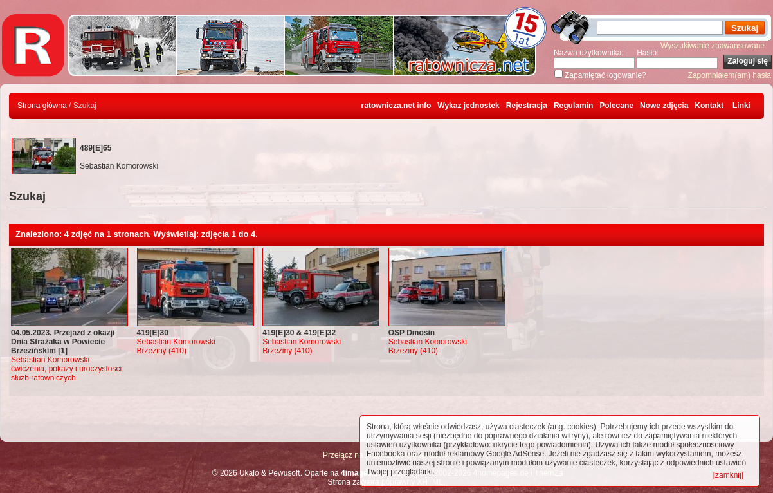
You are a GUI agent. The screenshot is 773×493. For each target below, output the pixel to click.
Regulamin (573, 105)
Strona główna (42, 105)
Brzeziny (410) (161, 350)
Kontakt (709, 105)
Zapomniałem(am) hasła (729, 75)
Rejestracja (526, 105)
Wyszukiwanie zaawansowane (712, 45)
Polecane (616, 105)
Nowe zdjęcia (664, 105)
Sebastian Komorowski (50, 359)
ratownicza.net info (396, 105)
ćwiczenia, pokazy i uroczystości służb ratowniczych (66, 373)
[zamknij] (728, 474)
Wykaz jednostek (468, 105)
